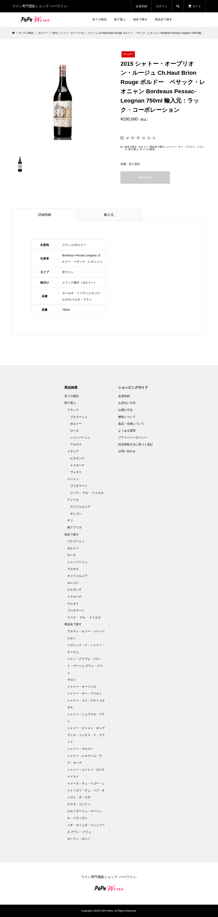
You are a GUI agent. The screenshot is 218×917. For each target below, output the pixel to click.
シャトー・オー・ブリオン (181, 146)
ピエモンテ (77, 458)
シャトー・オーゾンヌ (81, 686)
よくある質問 (127, 430)
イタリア (73, 451)
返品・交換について (131, 423)
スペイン (73, 479)
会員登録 (141, 6)
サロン (71, 679)
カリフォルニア (80, 506)
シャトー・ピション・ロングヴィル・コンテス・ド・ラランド (86, 734)
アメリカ (73, 499)
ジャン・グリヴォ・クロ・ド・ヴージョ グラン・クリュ (85, 665)
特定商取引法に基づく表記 (135, 444)
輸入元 (109, 214)
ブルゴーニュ (78, 416)
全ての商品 (99, 19)
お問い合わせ (127, 451)
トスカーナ (77, 465)
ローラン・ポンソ (78, 838)
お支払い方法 (127, 402)
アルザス (76, 444)
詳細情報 (44, 214)
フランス (73, 409)
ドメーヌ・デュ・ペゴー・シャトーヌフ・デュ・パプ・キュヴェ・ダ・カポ (86, 790)
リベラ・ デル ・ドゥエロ (87, 492)
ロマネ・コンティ (78, 804)
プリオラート (78, 485)
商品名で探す (163, 19)
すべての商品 (147, 149)
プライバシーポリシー (132, 437)
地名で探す (140, 19)
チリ (70, 520)
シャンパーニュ (80, 437)
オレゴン (76, 513)
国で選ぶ (120, 19)
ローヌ (74, 430)
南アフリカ (74, 527)
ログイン (161, 6)
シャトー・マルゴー (80, 748)
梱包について (127, 416)
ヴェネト (76, 472)
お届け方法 (125, 409)
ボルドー (143, 146)
